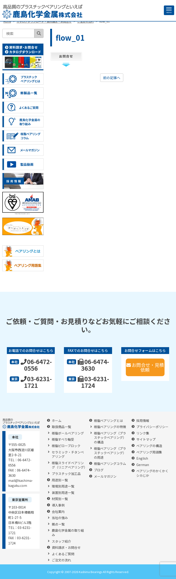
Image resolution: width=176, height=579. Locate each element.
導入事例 (58, 505)
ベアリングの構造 (149, 446)
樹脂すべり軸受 (63, 439)
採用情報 (142, 420)
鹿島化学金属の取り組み (68, 532)
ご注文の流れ (61, 560)
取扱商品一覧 (61, 427)
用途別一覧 (60, 480)
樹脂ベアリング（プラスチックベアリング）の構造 (110, 437)
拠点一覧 (58, 524)
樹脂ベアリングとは (108, 420)
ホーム (56, 420)
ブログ (99, 470)
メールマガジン (105, 476)
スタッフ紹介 (61, 541)
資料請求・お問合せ (66, 547)
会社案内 (58, 511)
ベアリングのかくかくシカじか (152, 473)
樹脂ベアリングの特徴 (110, 427)
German (142, 465)
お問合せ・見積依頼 (145, 367)
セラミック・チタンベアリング (68, 454)
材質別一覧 (60, 499)
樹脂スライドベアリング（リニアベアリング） (69, 465)
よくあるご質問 (63, 554)
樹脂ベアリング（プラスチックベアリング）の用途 (110, 453)
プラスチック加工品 (66, 474)
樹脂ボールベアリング (68, 433)
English (142, 458)
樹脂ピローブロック (66, 446)
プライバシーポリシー (152, 427)
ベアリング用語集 (149, 452)
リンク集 (142, 433)
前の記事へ (111, 77)
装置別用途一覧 (63, 493)
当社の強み (60, 518)
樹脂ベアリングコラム (110, 463)
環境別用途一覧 (63, 486)
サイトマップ (146, 439)
